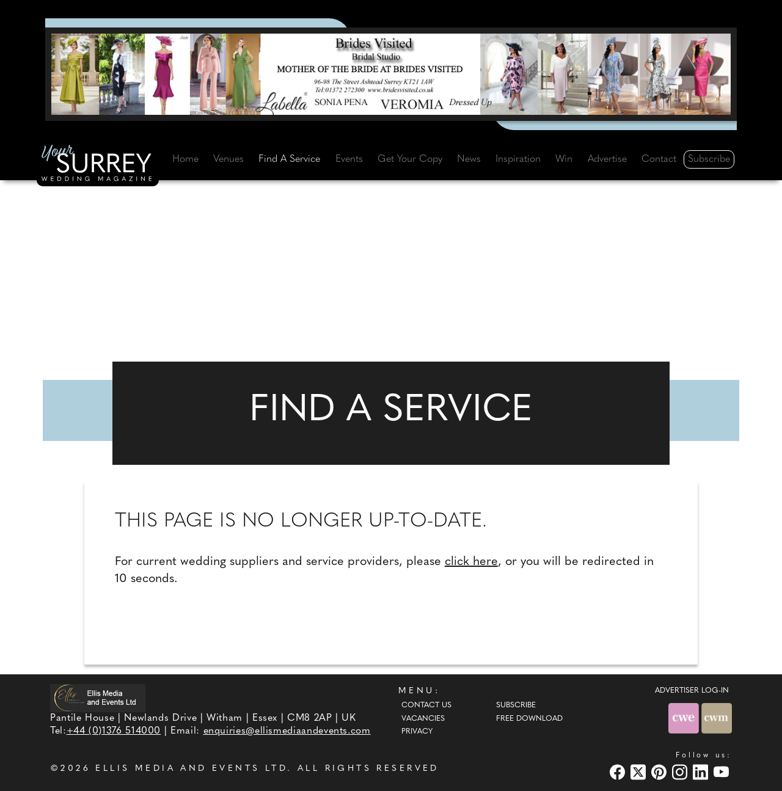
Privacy (417, 731)
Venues (228, 159)
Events (349, 159)
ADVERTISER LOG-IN (692, 690)
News (469, 159)
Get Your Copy (410, 159)
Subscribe (709, 159)
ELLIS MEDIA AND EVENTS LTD (191, 768)
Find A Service (289, 159)
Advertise (607, 159)
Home (185, 159)
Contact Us (426, 705)
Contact (658, 159)
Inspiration (518, 159)
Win (563, 159)
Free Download (529, 719)
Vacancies (423, 719)
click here (471, 562)
